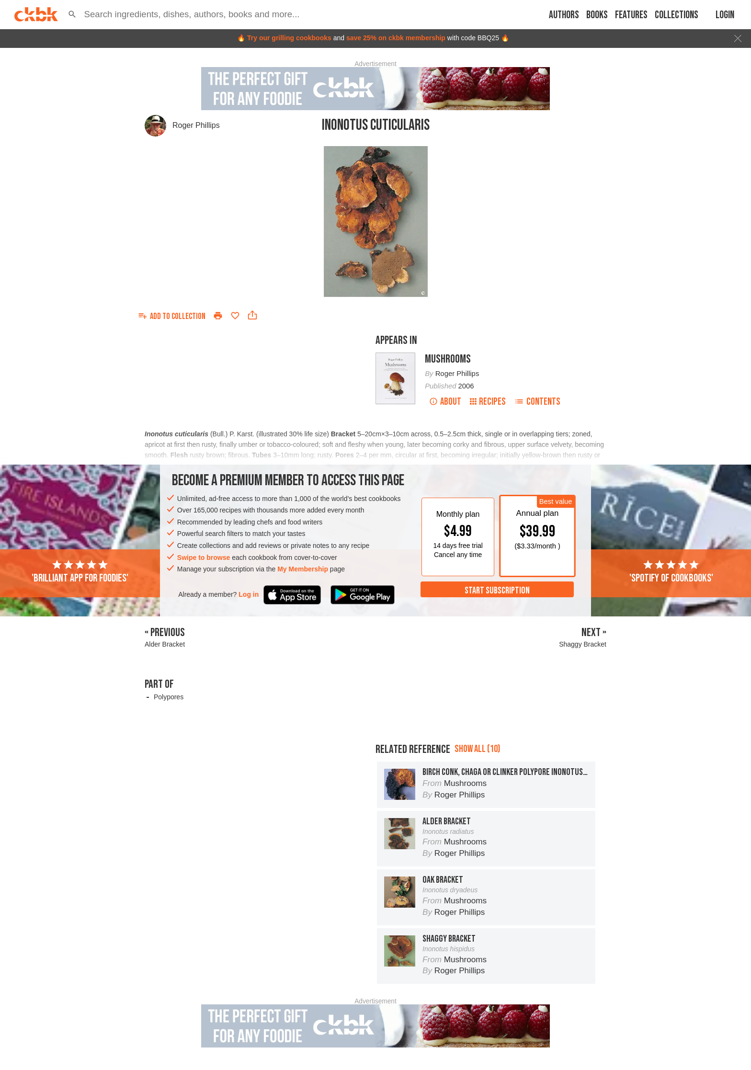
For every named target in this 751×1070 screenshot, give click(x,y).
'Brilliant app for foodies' (80, 572)
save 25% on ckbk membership (395, 38)
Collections (676, 15)
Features (631, 15)
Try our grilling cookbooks (289, 38)
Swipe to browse (203, 557)
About (445, 402)
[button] (72, 14)
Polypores (168, 697)
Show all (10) (477, 749)
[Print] (218, 315)
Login (725, 15)
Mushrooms (448, 359)
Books (597, 15)
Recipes (488, 402)
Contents (537, 402)
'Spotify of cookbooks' (671, 572)
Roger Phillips (196, 125)
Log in (249, 594)
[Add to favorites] (235, 315)
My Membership (302, 569)
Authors (564, 15)
